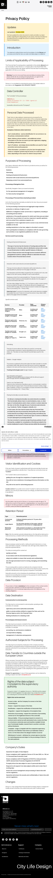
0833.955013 (7, 813)
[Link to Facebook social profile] (3, 839)
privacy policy (14, 832)
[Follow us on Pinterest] (46, 2)
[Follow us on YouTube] (43, 2)
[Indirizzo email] (15, 829)
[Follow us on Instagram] (49, 2)
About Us (4, 848)
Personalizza (26, 450)
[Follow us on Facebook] (41, 2)
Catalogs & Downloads (24, 852)
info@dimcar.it (6, 816)
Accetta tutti (43, 450)
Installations (5, 856)
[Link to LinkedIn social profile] (17, 839)
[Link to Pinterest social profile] (10, 839)
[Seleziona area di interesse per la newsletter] (37, 829)
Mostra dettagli (45, 446)
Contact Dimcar (39, 848)
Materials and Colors (24, 856)
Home (2, 10)
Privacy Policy (3, 874)
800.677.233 (13, 814)
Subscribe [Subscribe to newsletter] (48, 829)
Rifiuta (9, 450)
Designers (4, 852)
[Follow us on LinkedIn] (51, 2)
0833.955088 (13, 813)
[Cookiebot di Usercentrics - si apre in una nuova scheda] (45, 427)
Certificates (21, 848)
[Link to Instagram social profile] (13, 839)
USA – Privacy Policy (43, 310)
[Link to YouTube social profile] (7, 839)
